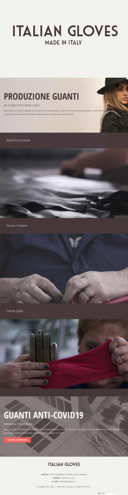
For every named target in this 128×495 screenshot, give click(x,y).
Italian (101, 493)
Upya (72, 487)
